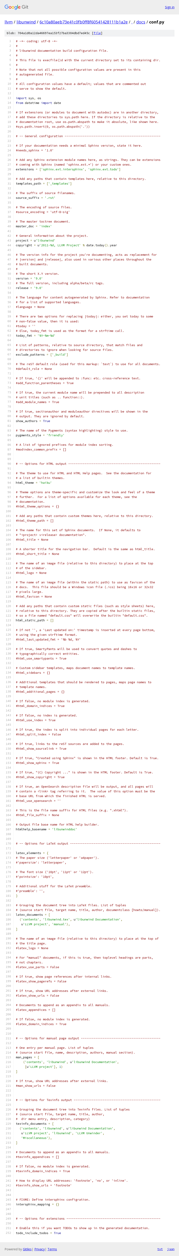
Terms (52, 1249)
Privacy (39, 1249)
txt (160, 1249)
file (97, 33)
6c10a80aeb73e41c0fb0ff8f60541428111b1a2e (84, 22)
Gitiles (27, 1249)
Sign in (169, 7)
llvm (9, 22)
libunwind (26, 22)
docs (140, 22)
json (170, 1249)
